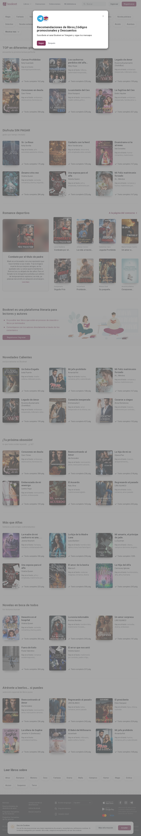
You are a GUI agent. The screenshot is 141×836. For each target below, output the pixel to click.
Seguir (41, 43)
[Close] (103, 16)
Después (51, 43)
